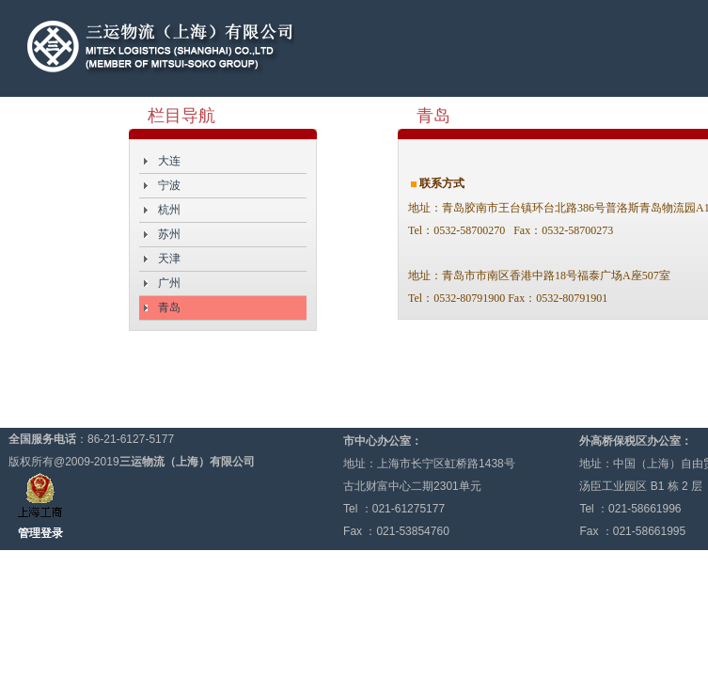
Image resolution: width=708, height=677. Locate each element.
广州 (169, 283)
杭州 (169, 209)
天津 (169, 258)
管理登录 (40, 533)
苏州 (169, 234)
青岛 (169, 307)
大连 (169, 160)
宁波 (169, 185)
